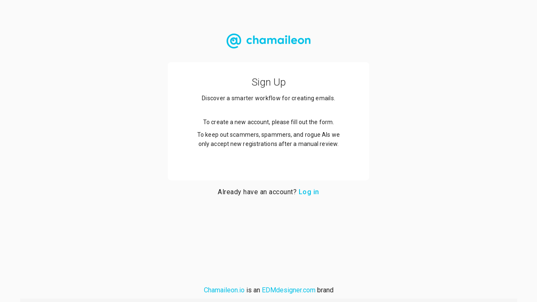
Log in (309, 192)
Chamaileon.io (224, 290)
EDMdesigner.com (288, 290)
